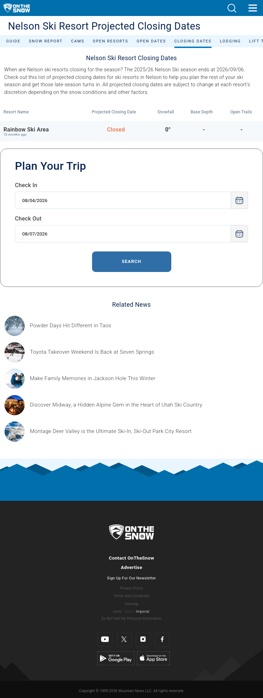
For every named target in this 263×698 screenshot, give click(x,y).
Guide (13, 41)
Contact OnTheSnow (131, 558)
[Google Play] (115, 658)
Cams (77, 41)
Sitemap (131, 604)
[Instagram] (143, 639)
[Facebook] (162, 639)
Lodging (230, 41)
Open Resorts (110, 41)
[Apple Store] (153, 658)
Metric (129, 611)
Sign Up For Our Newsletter (131, 578)
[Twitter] (124, 639)
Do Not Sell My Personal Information (131, 618)
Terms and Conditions (131, 596)
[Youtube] (105, 639)
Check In (26, 185)
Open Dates (151, 41)
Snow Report (46, 41)
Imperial (142, 611)
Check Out (28, 218)
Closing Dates (193, 41)
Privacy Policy (131, 588)
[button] (231, 8)
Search (131, 261)
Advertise (131, 567)
